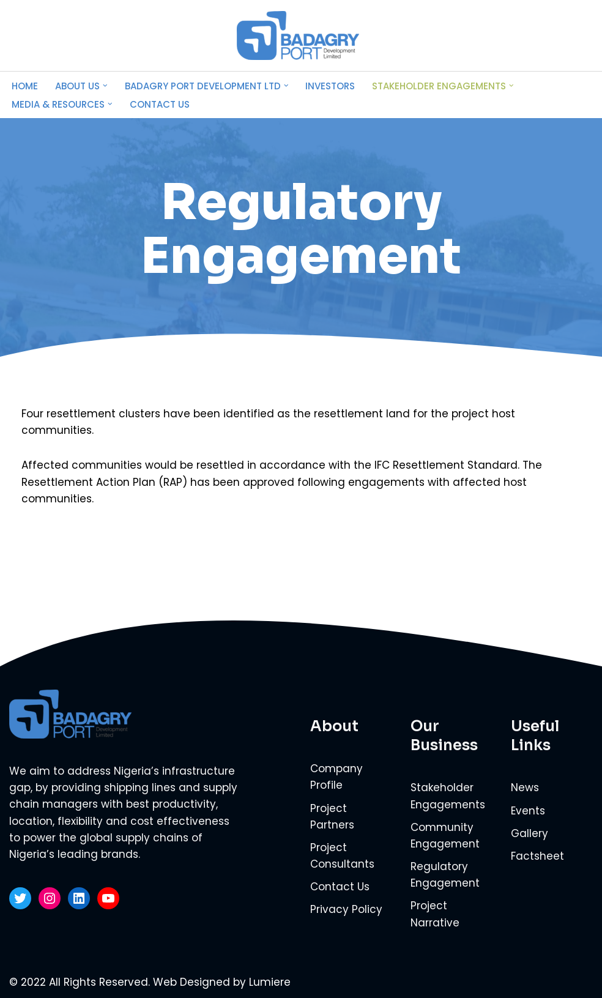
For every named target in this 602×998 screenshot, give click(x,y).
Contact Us (160, 104)
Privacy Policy (346, 909)
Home (25, 86)
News (525, 787)
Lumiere (270, 982)
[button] (105, 85)
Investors (330, 86)
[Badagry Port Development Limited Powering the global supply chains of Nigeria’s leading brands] (301, 35)
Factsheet (537, 856)
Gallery (529, 833)
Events (528, 810)
